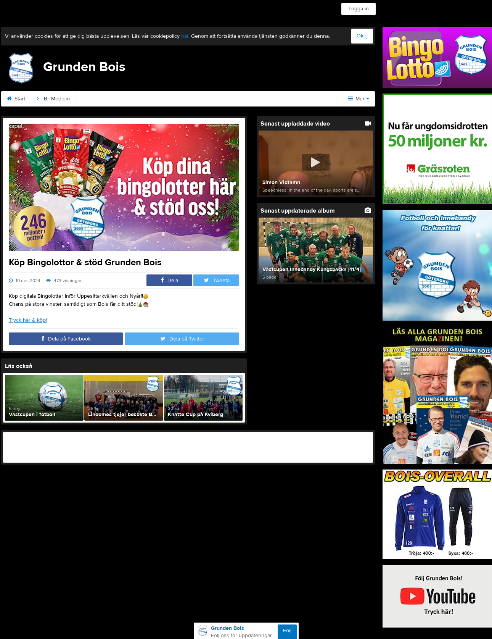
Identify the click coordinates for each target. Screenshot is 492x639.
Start (16, 98)
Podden (175, 98)
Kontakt (94, 98)
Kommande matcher (226, 98)
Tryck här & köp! (28, 320)
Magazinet (280, 98)
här (184, 36)
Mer (358, 98)
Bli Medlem (53, 98)
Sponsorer (134, 98)
